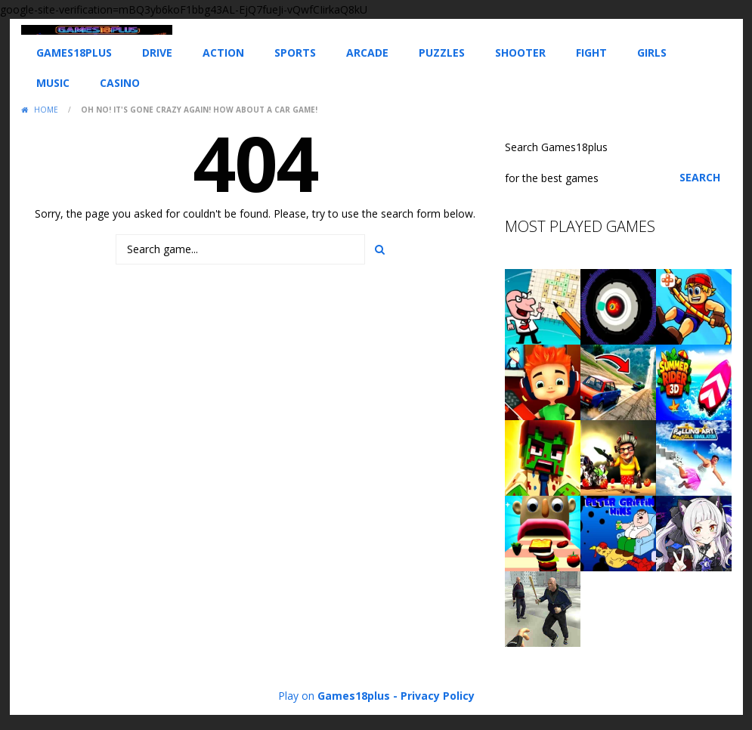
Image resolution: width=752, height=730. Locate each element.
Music (53, 83)
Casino (120, 83)
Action (223, 52)
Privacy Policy (438, 695)
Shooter (520, 52)
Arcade (367, 52)
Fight (591, 52)
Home (46, 109)
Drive (157, 52)
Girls (652, 52)
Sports (295, 52)
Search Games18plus (556, 147)
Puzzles (442, 52)
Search (699, 177)
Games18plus (74, 52)
